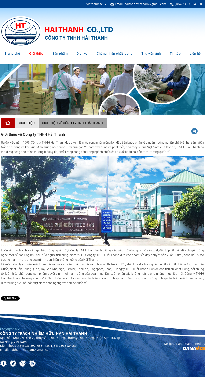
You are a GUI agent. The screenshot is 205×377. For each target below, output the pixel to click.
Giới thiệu (26, 123)
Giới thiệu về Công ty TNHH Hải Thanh (72, 123)
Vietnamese (94, 4)
